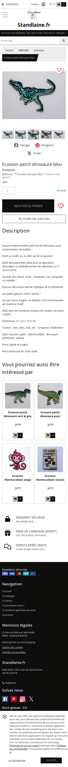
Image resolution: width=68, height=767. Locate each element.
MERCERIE (23, 50)
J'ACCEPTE (51, 760)
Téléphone (9, 682)
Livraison (7, 614)
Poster (34, 153)
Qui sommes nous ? (13, 605)
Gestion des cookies (12, 647)
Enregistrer (44, 145)
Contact (35, 4)
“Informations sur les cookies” (24, 745)
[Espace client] (43, 4)
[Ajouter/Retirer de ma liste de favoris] (60, 206)
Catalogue (8, 596)
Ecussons (39, 50)
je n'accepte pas (17, 760)
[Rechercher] (63, 40)
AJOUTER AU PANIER (28, 206)
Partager (22, 145)
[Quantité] (9, 190)
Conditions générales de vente (19, 610)
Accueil (9, 50)
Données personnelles (13, 652)
